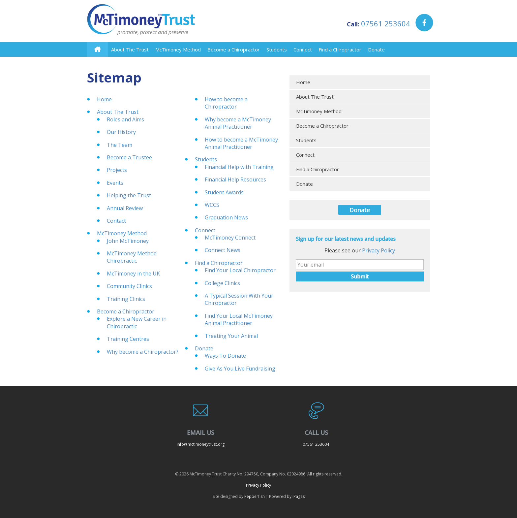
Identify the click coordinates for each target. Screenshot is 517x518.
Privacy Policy (378, 250)
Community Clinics (129, 286)
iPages (298, 496)
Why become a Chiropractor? (142, 351)
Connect (302, 49)
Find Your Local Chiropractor (240, 270)
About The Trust (130, 49)
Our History (121, 132)
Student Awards (224, 192)
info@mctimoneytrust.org (201, 444)
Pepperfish (254, 496)
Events (115, 182)
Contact (116, 220)
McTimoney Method (178, 49)
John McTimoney (128, 240)
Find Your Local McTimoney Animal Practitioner (239, 319)
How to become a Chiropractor (226, 103)
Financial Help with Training (239, 167)
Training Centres (128, 338)
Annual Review (125, 208)
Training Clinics (126, 299)
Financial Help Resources (235, 179)
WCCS (212, 205)
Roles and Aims (125, 119)
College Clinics (222, 283)
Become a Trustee (129, 157)
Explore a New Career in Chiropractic (137, 322)
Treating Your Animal (231, 336)
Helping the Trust (129, 195)
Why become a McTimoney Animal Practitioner (238, 123)
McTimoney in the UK (133, 273)
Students (276, 49)
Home (104, 99)
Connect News (222, 250)
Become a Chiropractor (233, 49)
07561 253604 (385, 23)
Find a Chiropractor (340, 49)
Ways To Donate (225, 355)
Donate (376, 49)
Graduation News (226, 217)
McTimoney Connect (230, 237)
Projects (117, 170)
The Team (119, 144)
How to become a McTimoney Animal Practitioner (241, 143)
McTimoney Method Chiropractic (132, 257)
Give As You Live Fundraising (240, 368)
